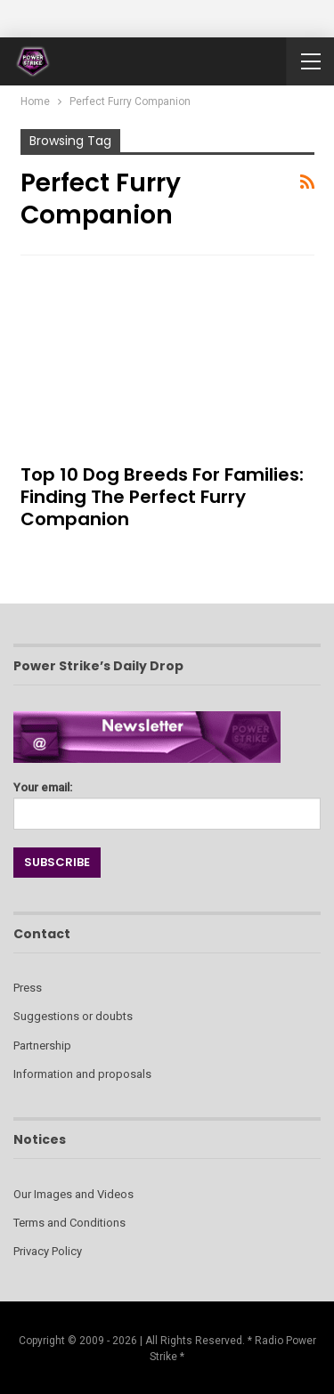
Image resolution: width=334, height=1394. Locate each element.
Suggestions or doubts (73, 1016)
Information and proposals (82, 1074)
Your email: (167, 801)
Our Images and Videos (73, 1194)
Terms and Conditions (69, 1222)
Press (27, 987)
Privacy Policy (47, 1251)
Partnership (42, 1045)
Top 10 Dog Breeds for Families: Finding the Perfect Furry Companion (162, 496)
